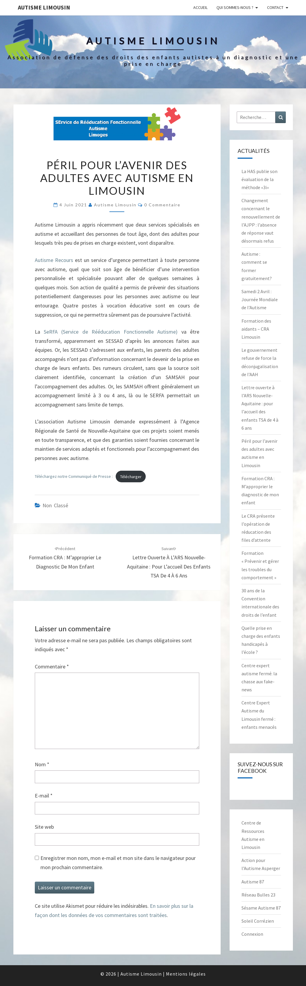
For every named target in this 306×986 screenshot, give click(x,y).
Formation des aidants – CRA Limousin (256, 329)
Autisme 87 (252, 882)
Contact (275, 7)
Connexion (252, 934)
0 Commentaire (162, 204)
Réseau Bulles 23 (258, 895)
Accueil (200, 7)
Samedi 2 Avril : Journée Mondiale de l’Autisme (259, 299)
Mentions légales (186, 974)
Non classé (55, 505)
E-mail (44, 795)
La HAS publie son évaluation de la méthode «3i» (259, 179)
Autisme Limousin (44, 7)
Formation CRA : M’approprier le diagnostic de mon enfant (65, 558)
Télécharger (131, 476)
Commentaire (52, 666)
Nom (42, 764)
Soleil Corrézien (257, 921)
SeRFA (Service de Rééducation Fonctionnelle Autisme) (111, 331)
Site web (44, 826)
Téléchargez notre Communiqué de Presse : (74, 476)
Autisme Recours (54, 260)
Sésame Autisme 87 (261, 908)
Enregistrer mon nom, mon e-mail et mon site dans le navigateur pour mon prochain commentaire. (118, 863)
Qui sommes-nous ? (234, 7)
